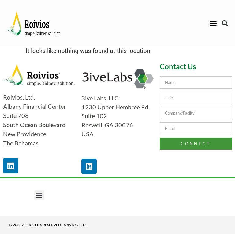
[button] (213, 23)
